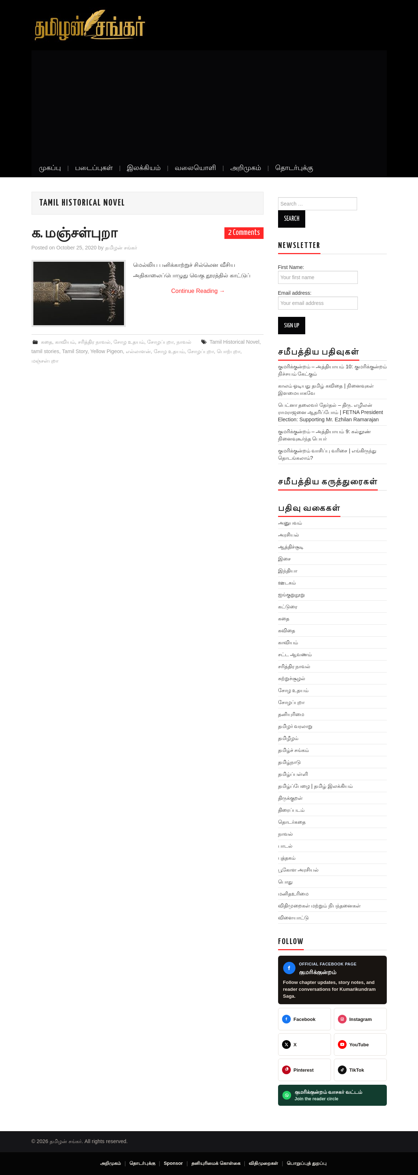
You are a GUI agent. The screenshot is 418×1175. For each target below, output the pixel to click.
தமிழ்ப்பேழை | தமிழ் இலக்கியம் (315, 786)
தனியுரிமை (291, 714)
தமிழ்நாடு (289, 762)
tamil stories (45, 351)
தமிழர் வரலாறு (295, 726)
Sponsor (173, 1163)
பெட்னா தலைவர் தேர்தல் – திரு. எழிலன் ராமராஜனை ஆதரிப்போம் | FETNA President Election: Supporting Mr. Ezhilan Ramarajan (330, 412)
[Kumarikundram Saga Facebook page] (332, 980)
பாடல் (285, 846)
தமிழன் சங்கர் (121, 248)
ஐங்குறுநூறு (291, 594)
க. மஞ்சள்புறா (74, 233)
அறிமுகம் (245, 168)
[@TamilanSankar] (304, 1044)
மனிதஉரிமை (293, 894)
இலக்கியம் (144, 168)
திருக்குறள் (290, 798)
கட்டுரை (287, 606)
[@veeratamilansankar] (304, 1070)
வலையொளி (195, 168)
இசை (284, 559)
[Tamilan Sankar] (304, 1019)
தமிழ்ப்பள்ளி (293, 774)
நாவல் (184, 342)
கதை (46, 342)
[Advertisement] (209, 105)
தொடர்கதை (292, 822)
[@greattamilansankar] (360, 1019)
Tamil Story (74, 351)
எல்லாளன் (138, 351)
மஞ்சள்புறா (45, 361)
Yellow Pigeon (106, 351)
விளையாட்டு (293, 917)
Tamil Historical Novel (235, 342)
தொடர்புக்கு (294, 168)
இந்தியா (287, 571)
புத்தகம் (286, 858)
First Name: (318, 274)
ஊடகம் (287, 583)
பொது (285, 882)
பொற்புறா (228, 351)
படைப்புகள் (94, 168)
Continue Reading (198, 291)
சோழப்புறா (160, 342)
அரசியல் (288, 535)
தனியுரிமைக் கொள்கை (215, 1163)
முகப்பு (50, 168)
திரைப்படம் (291, 810)
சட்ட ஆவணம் (295, 654)
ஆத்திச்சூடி (290, 547)
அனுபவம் (290, 523)
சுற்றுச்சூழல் (291, 678)
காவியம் (65, 342)
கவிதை (286, 630)
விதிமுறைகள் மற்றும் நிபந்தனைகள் (319, 906)
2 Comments (244, 232)
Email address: (318, 300)
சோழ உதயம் (128, 342)
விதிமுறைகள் (263, 1163)
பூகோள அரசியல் (298, 870)
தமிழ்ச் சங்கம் (293, 750)
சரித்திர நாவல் (94, 342)
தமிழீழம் (288, 738)
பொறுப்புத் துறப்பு (307, 1163)
